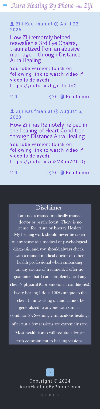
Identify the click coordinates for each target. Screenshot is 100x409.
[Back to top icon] (50, 372)
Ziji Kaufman (31, 24)
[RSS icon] (58, 395)
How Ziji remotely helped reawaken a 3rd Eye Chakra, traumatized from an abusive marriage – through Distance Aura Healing (45, 48)
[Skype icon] (42, 395)
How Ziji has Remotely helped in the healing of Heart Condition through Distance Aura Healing (48, 130)
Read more (78, 96)
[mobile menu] (5, 5)
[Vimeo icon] (50, 395)
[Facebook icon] (46, 395)
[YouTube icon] (54, 395)
